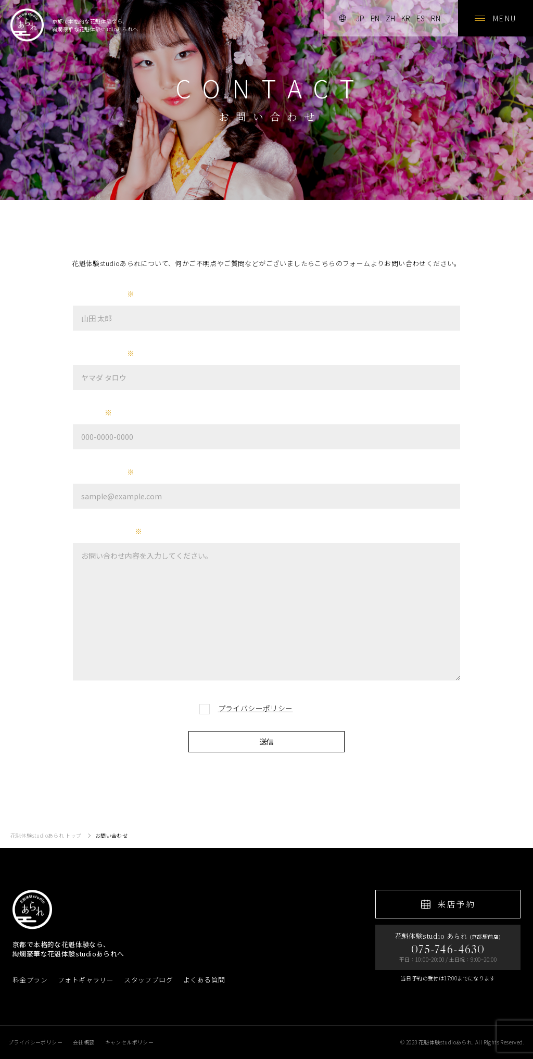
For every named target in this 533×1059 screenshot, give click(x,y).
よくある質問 (204, 980)
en (375, 18)
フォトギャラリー (85, 980)
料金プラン (29, 980)
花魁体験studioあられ (445, 1042)
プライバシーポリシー (255, 708)
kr (405, 18)
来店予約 (448, 904)
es (420, 18)
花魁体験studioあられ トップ (46, 835)
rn (435, 18)
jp (360, 18)
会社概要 (84, 1042)
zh (390, 18)
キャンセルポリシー (129, 1042)
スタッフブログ (148, 980)
